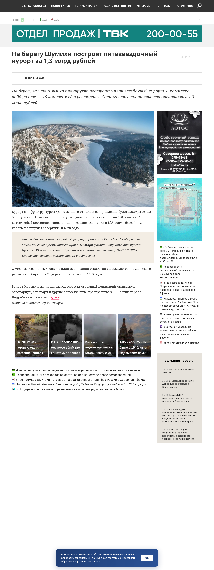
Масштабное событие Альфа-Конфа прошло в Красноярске (178, 383)
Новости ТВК (60, 5)
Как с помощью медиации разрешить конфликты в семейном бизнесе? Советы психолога (178, 434)
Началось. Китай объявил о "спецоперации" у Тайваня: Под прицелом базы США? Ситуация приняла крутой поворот (179, 304)
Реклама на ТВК (86, 5)
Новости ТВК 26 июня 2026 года (178, 371)
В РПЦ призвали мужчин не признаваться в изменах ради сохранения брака (68, 389)
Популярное (184, 5)
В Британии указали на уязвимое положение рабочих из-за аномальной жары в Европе (178, 332)
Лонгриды (163, 5)
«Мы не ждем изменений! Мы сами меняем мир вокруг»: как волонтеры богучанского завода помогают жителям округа (179, 415)
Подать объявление (116, 5)
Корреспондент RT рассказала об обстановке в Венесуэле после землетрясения (71, 375)
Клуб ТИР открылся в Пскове (179, 342)
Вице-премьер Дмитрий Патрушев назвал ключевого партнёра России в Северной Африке (79, 379)
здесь (55, 297)
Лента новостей (34, 5)
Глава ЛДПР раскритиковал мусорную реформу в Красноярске (177, 398)
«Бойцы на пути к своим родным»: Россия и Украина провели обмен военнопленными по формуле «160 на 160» (178, 254)
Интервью (143, 5)
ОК (147, 557)
